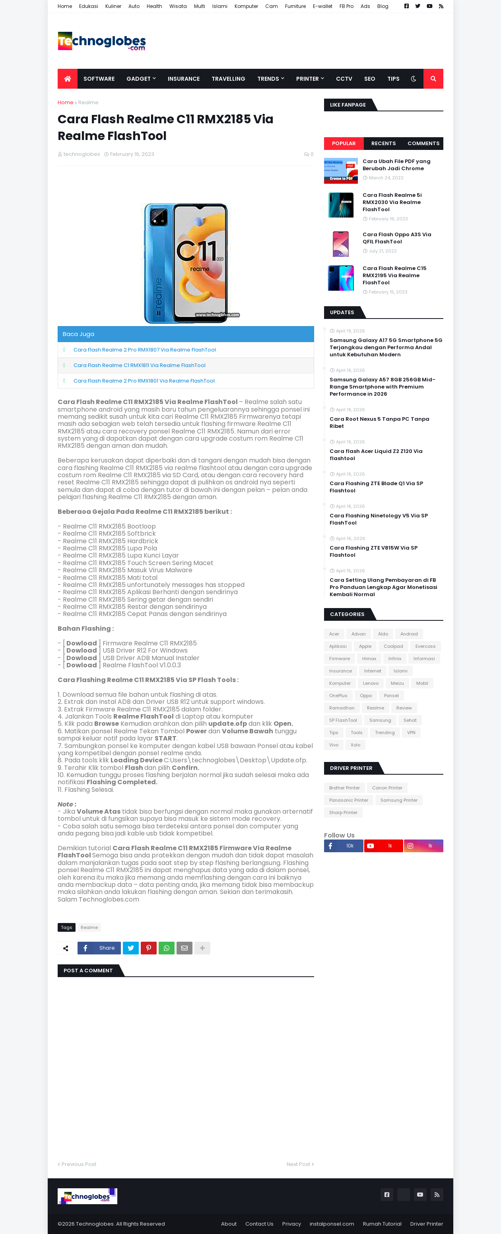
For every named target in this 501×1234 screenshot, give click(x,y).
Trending (385, 732)
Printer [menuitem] (307, 79)
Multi (199, 6)
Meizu (397, 683)
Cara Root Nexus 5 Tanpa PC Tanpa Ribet (379, 423)
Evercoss (426, 646)
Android (409, 634)
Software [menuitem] (99, 79)
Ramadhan (342, 708)
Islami (219, 6)
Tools (357, 732)
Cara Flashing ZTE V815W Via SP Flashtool (374, 551)
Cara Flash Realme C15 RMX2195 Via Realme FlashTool (395, 275)
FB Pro (346, 6)
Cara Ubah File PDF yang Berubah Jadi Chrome (397, 165)
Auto (134, 6)
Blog (382, 6)
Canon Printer (387, 788)
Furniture (295, 6)
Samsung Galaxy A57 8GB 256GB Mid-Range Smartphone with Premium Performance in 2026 (382, 387)
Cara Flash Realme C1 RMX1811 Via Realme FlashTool (140, 365)
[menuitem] (68, 79)
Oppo (366, 695)
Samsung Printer (399, 800)
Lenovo (371, 683)
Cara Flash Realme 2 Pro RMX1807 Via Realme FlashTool (145, 350)
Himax (369, 658)
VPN (411, 732)
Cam (271, 6)
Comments (424, 143)
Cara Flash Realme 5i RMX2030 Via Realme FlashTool (392, 202)
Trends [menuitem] (268, 79)
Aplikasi (338, 646)
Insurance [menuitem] (184, 79)
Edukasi (88, 6)
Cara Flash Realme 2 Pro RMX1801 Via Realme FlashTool (144, 381)
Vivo (333, 745)
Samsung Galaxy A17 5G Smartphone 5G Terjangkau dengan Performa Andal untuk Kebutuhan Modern (386, 347)
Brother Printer (344, 788)
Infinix (394, 658)
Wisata (178, 6)
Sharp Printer (343, 812)
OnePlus (338, 695)
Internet (372, 671)
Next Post (298, 1164)
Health (154, 6)
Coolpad (393, 646)
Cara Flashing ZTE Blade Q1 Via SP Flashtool (376, 487)
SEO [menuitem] (369, 79)
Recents (383, 143)
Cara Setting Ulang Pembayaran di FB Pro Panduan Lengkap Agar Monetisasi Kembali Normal (383, 587)
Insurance (340, 671)
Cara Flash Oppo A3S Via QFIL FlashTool (397, 238)
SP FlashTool (343, 720)
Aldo (383, 634)
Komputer (246, 6)
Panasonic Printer (348, 800)
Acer (334, 634)
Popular (344, 143)
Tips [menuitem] (393, 79)
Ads (365, 6)
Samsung (380, 720)
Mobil (422, 683)
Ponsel (391, 695)
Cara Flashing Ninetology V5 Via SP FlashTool (379, 519)
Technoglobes (95, 1224)
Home (65, 6)
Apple (365, 646)
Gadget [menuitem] (138, 79)
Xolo (355, 745)
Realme (88, 102)
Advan (358, 634)
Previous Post (79, 1164)
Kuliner (113, 6)
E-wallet (322, 6)
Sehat (410, 720)
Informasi (424, 658)
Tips (333, 732)
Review (404, 708)
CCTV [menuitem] (344, 79)
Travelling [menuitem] (228, 79)
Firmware (339, 658)
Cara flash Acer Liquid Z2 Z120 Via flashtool (376, 455)
